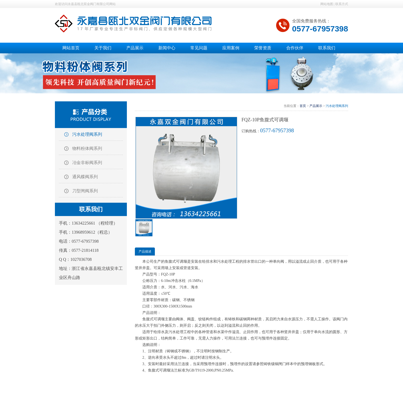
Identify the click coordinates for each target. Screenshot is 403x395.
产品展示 (315, 106)
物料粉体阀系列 (87, 148)
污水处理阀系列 (87, 134)
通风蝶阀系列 (85, 176)
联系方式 (341, 4)
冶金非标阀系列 (87, 162)
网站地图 (326, 4)
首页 (303, 106)
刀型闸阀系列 (85, 191)
